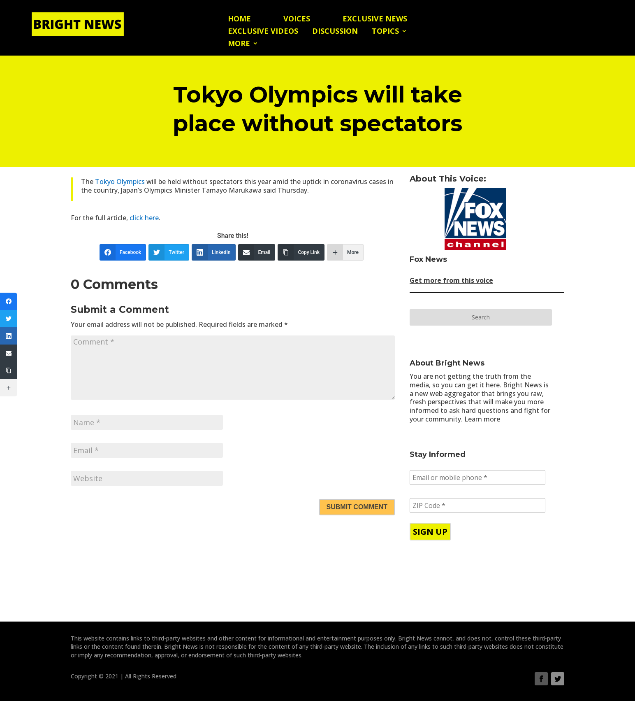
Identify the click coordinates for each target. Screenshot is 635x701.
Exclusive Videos (263, 32)
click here (143, 217)
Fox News (428, 259)
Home (239, 19)
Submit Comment (357, 506)
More (239, 44)
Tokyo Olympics (120, 181)
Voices (296, 19)
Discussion (335, 32)
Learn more (482, 419)
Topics (385, 32)
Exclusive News (375, 19)
